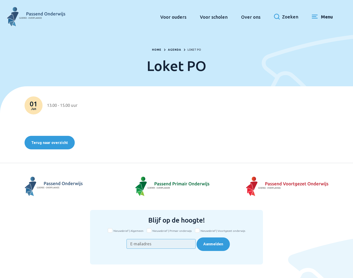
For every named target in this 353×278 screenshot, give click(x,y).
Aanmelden (213, 244)
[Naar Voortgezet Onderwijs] (75, 186)
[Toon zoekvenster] (286, 17)
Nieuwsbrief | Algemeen (128, 230)
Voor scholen (214, 17)
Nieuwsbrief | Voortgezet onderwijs (223, 230)
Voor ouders (173, 17)
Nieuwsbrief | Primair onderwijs (172, 230)
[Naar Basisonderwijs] (176, 186)
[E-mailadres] (161, 244)
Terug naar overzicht (49, 143)
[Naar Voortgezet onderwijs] (277, 186)
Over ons (250, 17)
